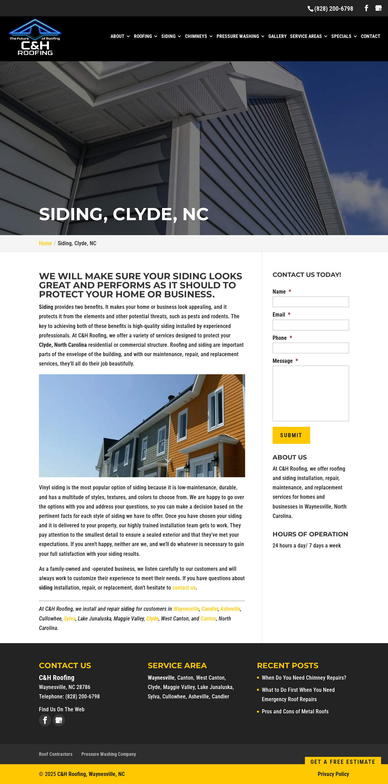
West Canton (210, 677)
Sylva (69, 618)
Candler (210, 609)
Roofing (143, 36)
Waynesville (186, 609)
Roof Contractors (55, 754)
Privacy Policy (333, 774)
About (117, 36)
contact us (184, 587)
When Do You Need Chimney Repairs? (304, 677)
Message (285, 361)
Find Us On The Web (61, 709)
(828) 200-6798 (333, 8)
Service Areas (306, 36)
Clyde (152, 618)
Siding (168, 36)
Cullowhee (174, 696)
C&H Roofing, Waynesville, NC (91, 774)
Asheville (230, 609)
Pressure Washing (238, 36)
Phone (282, 338)
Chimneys (196, 36)
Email (281, 314)
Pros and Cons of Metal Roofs (295, 711)
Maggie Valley (179, 687)
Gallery (277, 36)
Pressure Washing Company (108, 754)
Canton (208, 618)
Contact (370, 36)
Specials (341, 36)
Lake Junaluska (215, 687)
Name (282, 291)
